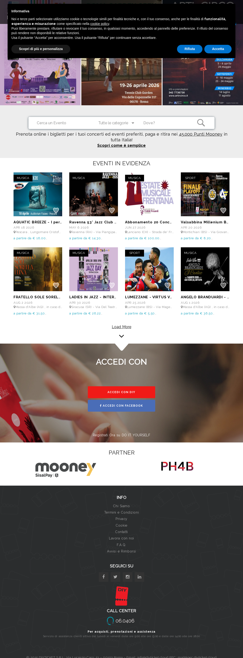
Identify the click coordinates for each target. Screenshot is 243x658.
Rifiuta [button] (190, 49)
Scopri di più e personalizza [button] (41, 49)
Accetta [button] (218, 49)
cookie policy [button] (99, 24)
